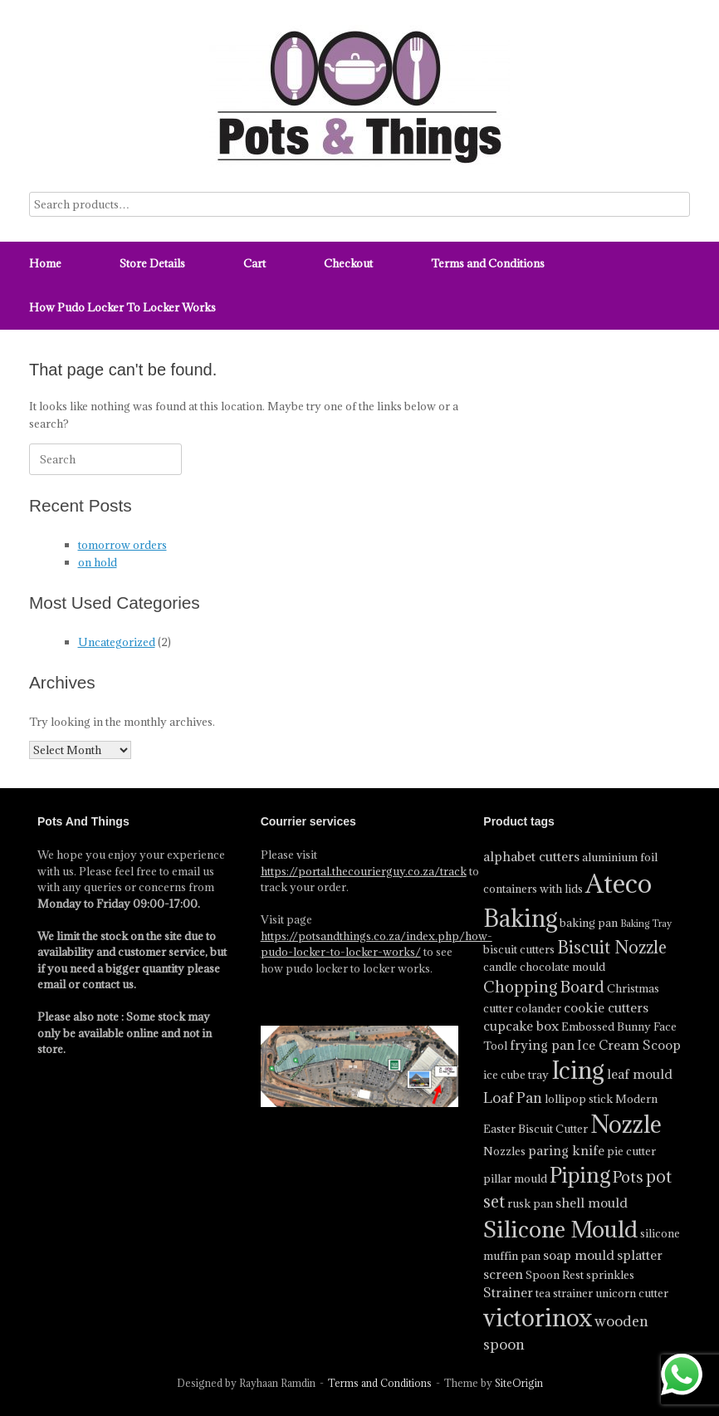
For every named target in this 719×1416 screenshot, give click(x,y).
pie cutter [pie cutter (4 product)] (631, 1151)
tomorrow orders (122, 544)
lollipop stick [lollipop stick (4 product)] (579, 1098)
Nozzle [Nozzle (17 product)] (626, 1124)
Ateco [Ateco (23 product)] (618, 883)
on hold (97, 562)
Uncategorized (116, 642)
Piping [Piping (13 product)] (580, 1174)
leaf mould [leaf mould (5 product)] (640, 1074)
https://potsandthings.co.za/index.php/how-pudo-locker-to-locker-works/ (376, 944)
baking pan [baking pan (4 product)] (589, 922)
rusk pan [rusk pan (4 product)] (530, 1203)
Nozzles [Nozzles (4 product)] (504, 1151)
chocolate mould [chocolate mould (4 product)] (562, 966)
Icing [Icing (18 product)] (577, 1070)
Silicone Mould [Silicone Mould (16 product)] (560, 1228)
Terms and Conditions (488, 263)
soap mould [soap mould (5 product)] (578, 1255)
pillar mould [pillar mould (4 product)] (515, 1178)
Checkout (348, 263)
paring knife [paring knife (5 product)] (566, 1150)
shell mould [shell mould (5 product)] (591, 1202)
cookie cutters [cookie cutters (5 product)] (606, 1007)
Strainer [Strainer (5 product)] (508, 1292)
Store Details (152, 263)
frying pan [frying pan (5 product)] (542, 1044)
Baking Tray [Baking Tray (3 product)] (646, 923)
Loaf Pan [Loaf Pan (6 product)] (512, 1097)
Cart (254, 263)
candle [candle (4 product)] (500, 966)
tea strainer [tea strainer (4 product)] (564, 1293)
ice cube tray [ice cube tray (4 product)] (516, 1074)
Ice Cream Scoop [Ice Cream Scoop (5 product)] (629, 1044)
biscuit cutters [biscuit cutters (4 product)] (519, 949)
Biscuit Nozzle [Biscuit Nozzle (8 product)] (612, 947)
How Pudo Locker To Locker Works (122, 307)
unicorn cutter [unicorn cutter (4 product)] (631, 1293)
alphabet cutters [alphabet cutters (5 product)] (531, 856)
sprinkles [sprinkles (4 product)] (610, 1274)
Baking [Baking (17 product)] (520, 918)
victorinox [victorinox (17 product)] (537, 1318)
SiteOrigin (519, 1383)
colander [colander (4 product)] (538, 1008)
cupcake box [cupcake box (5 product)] (521, 1025)
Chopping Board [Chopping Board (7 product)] (543, 987)
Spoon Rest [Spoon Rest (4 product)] (555, 1274)
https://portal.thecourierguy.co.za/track (364, 871)
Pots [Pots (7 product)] (628, 1177)
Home (45, 263)
